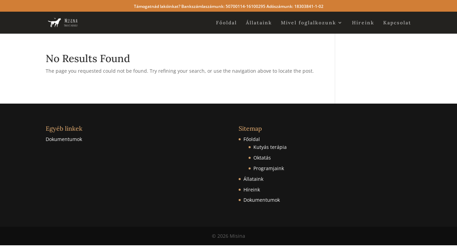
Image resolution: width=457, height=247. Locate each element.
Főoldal (226, 23)
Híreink (363, 23)
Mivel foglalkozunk (308, 23)
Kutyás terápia (270, 147)
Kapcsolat (397, 23)
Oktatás (262, 157)
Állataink (259, 23)
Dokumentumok (64, 139)
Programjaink (268, 168)
